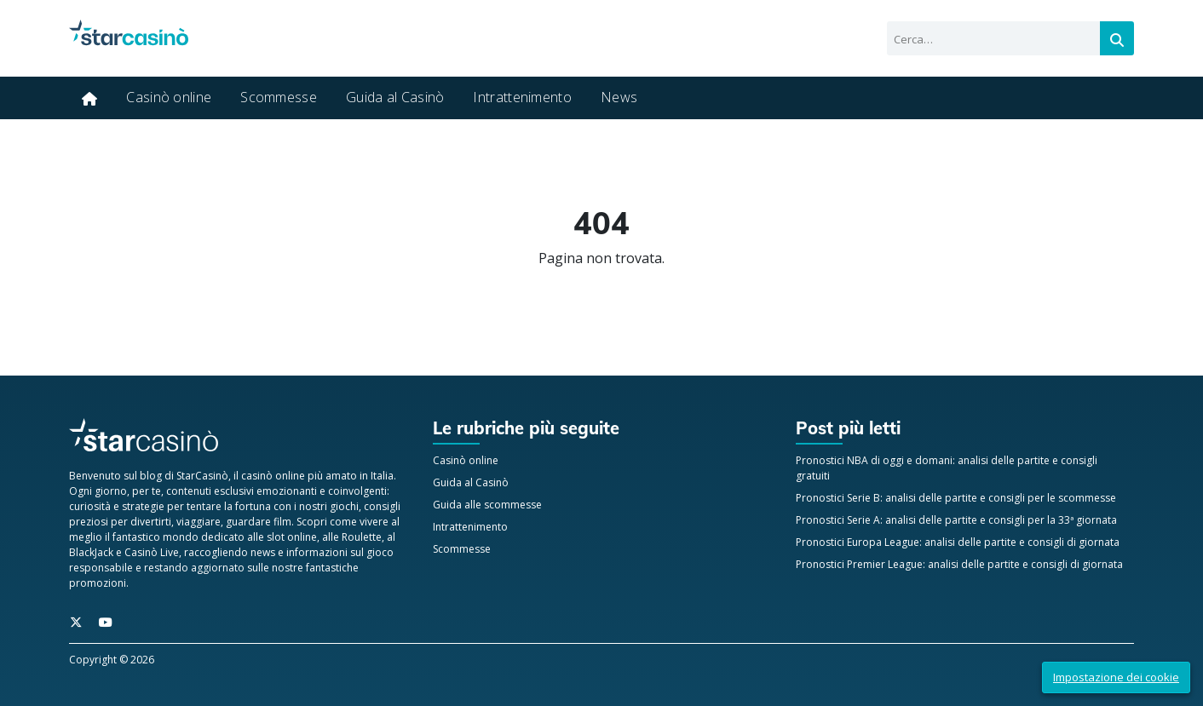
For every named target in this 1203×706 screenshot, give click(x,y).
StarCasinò (202, 475)
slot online (292, 537)
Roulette (362, 537)
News (619, 97)
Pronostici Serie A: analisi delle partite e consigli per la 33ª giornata (956, 520)
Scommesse (278, 97)
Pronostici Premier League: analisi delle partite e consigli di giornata (959, 564)
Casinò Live (151, 552)
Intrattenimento (522, 97)
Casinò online (168, 97)
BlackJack (91, 552)
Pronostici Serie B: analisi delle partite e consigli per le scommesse (956, 498)
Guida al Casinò (395, 97)
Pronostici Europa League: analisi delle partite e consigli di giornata (958, 542)
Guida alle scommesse (487, 504)
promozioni (97, 583)
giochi (344, 506)
